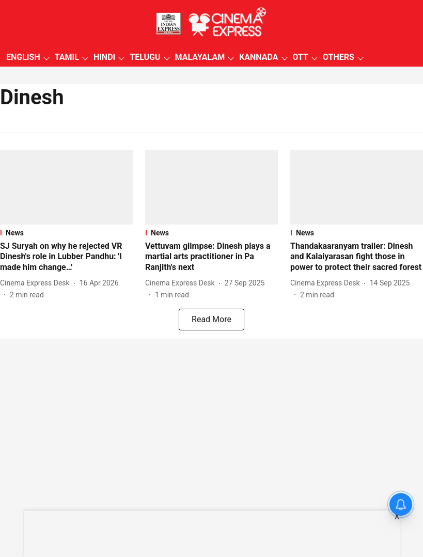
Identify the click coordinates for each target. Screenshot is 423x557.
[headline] (66, 257)
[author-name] (37, 283)
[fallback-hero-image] (66, 187)
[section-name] (66, 233)
